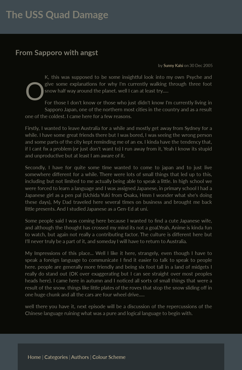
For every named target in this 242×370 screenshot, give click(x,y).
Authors (80, 357)
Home (34, 357)
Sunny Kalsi (173, 65)
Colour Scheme (108, 357)
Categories (56, 357)
